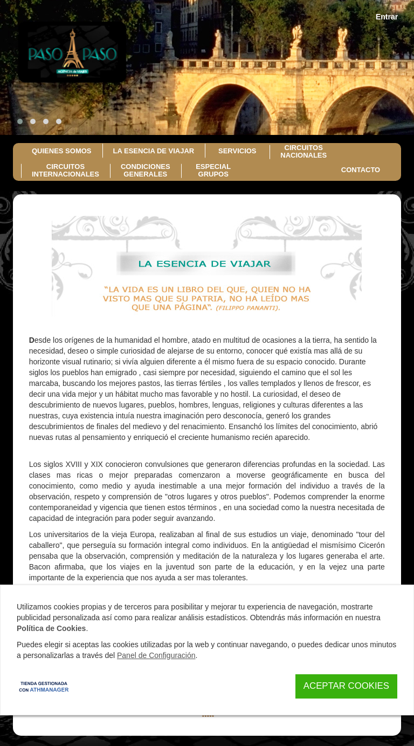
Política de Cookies (51, 628)
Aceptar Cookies (346, 686)
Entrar (387, 16)
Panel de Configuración (156, 655)
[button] (19, 121)
